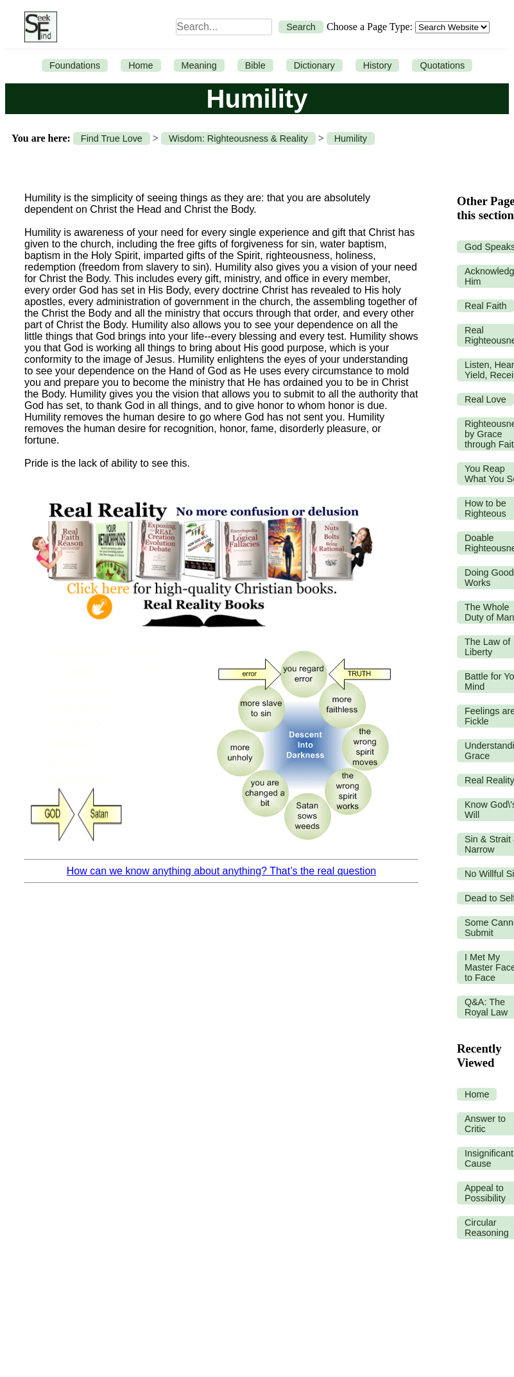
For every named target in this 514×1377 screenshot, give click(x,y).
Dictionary (314, 65)
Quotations (442, 65)
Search (301, 27)
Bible (255, 65)
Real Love (485, 399)
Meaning (199, 65)
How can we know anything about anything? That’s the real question (221, 870)
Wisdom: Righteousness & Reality (238, 138)
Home (140, 65)
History (377, 65)
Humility (350, 138)
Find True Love (111, 138)
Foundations (74, 65)
